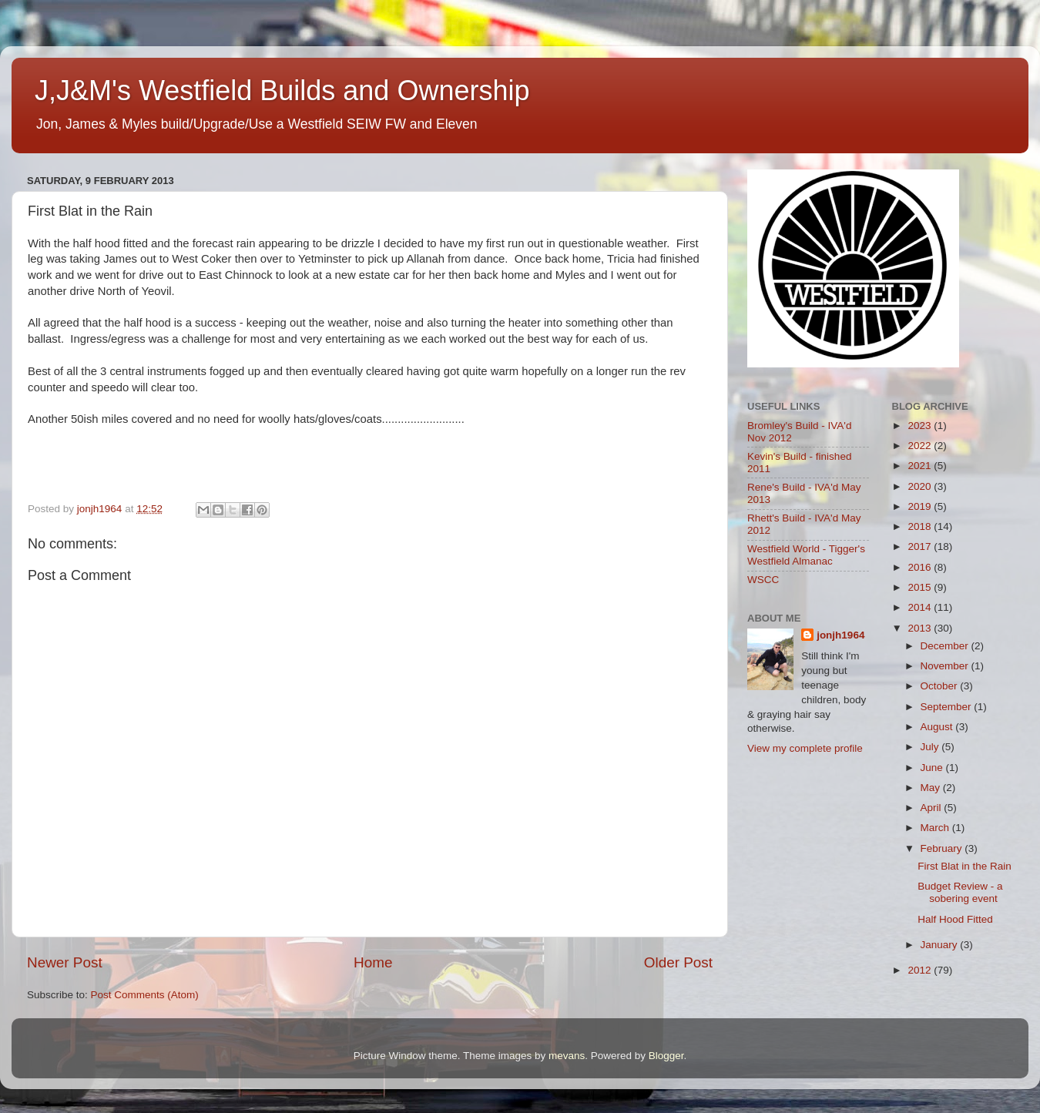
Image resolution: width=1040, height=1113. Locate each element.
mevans (567, 1055)
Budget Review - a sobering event (960, 892)
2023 (920, 425)
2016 (920, 567)
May (932, 787)
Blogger (666, 1055)
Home (373, 962)
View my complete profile (805, 748)
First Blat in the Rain (964, 866)
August (938, 727)
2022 (920, 445)
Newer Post (64, 962)
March (936, 827)
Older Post (678, 962)
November (946, 666)
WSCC (763, 579)
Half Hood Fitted (955, 919)
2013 (920, 628)
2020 (920, 486)
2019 (920, 506)
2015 (920, 587)
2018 (920, 526)
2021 (920, 465)
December (946, 646)
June (933, 767)
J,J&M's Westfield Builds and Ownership (282, 90)
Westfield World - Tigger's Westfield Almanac (806, 555)
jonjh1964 (840, 635)
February (943, 848)
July (931, 747)
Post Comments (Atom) (145, 995)
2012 (920, 970)
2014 (920, 607)
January (941, 944)
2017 (920, 546)
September (948, 706)
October (941, 686)
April (932, 807)
